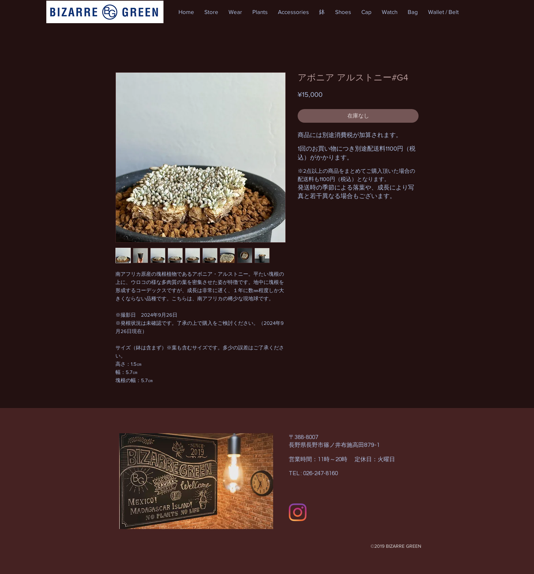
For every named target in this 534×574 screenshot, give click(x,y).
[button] (211, 11)
